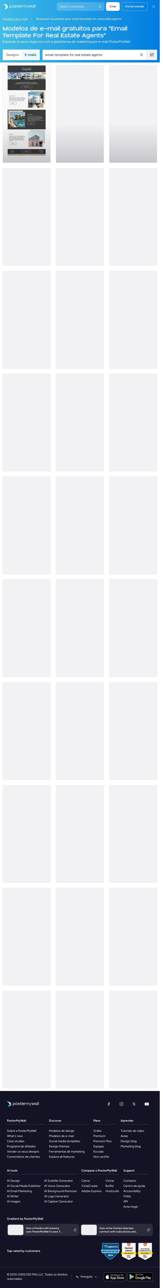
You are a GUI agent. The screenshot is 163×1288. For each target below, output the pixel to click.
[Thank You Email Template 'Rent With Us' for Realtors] (133, 628)
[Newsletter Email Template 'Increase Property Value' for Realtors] (80, 217)
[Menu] (154, 6)
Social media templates (64, 1141)
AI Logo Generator (56, 1196)
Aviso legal (130, 1206)
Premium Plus (102, 1141)
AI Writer (13, 1196)
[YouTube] (146, 1104)
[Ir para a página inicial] (18, 6)
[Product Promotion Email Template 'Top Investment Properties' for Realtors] (80, 834)
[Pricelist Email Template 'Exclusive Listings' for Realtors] (133, 834)
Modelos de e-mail (15, 19)
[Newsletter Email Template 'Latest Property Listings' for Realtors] (27, 628)
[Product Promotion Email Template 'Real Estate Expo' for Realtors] (80, 525)
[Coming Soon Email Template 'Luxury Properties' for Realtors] (133, 525)
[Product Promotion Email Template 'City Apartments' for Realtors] (133, 217)
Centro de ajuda (134, 1186)
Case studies (15, 1141)
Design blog (129, 1141)
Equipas (98, 1146)
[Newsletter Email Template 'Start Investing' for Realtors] (80, 628)
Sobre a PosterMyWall (21, 1131)
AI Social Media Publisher (24, 1186)
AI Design (13, 1181)
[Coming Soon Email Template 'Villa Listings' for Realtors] (27, 114)
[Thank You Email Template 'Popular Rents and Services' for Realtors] (133, 937)
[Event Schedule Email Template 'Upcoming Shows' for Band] (80, 114)
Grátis (97, 1131)
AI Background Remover (60, 1191)
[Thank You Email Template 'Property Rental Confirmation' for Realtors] (80, 1039)
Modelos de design (61, 1131)
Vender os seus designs (23, 1151)
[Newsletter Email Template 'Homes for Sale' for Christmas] (27, 320)
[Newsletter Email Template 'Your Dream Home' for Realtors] (27, 731)
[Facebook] (108, 1104)
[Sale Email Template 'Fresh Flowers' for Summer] (27, 834)
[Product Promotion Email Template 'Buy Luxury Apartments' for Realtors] (80, 320)
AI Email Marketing (19, 1191)
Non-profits (101, 1157)
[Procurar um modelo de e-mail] (92, 54)
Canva (85, 1181)
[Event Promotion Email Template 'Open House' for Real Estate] (27, 1039)
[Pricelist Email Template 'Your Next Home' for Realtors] (27, 525)
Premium (99, 1136)
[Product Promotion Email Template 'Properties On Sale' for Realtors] (80, 731)
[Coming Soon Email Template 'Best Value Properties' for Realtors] (133, 320)
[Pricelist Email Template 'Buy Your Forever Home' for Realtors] (133, 114)
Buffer (109, 1186)
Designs (12, 55)
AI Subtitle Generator (58, 1181)
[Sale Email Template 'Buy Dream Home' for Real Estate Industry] (27, 422)
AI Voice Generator (57, 1186)
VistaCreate (89, 1186)
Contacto (129, 1181)
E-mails (30, 55)
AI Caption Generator (58, 1201)
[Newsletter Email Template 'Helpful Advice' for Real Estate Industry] (133, 1039)
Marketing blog (131, 1146)
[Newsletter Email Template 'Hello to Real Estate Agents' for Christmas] (80, 422)
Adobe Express (91, 1191)
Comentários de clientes (23, 1157)
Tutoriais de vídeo (132, 1131)
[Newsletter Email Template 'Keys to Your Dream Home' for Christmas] (27, 217)
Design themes (59, 1146)
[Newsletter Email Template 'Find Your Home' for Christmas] (27, 937)
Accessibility (131, 1191)
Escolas (98, 1151)
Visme (109, 1181)
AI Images (13, 1201)
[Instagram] (121, 1104)
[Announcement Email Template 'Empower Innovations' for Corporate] (133, 422)
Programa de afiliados (21, 1146)
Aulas (124, 1136)
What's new (15, 1136)
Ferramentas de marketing (67, 1151)
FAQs (127, 1196)
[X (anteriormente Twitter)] (134, 1104)
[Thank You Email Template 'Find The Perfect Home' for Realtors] (80, 937)
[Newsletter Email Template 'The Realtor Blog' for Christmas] (133, 731)
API (125, 1201)
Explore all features (62, 1157)
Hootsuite (112, 1191)
